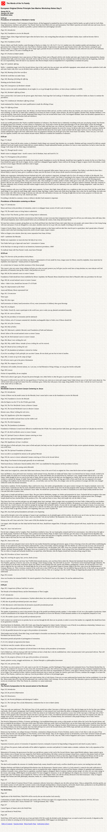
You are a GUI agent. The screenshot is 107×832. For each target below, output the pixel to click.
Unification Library (43, 824)
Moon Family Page (30, 824)
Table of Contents (7, 824)
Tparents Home (18, 824)
